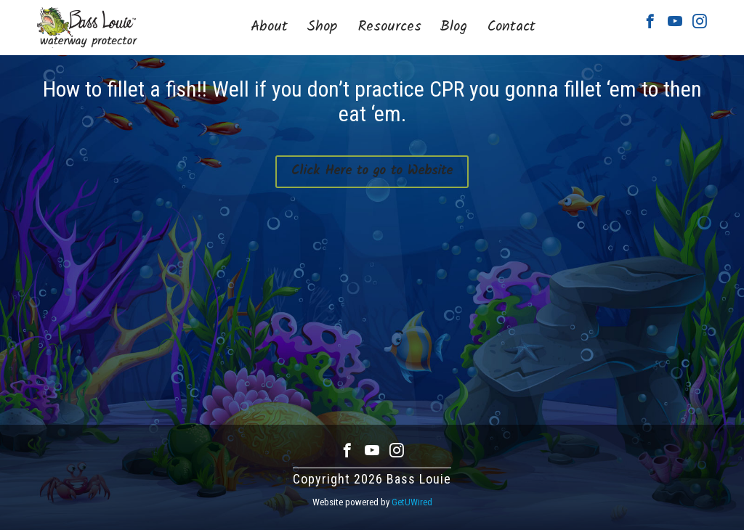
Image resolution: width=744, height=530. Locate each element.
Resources (389, 26)
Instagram (699, 21)
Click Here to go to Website (372, 171)
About (269, 26)
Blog (453, 26)
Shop (322, 26)
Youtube (675, 21)
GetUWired (412, 502)
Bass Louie (87, 27)
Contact (511, 26)
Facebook (650, 21)
